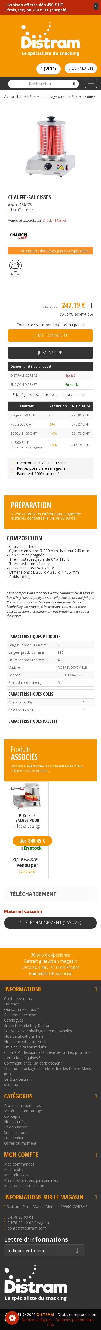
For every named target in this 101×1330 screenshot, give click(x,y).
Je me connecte (50, 335)
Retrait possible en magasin (38, 468)
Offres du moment (20, 1143)
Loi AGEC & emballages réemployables (38, 1030)
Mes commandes (19, 1164)
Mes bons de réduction (24, 1185)
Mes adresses (16, 1174)
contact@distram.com (27, 1228)
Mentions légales (37, 1319)
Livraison (12, 1004)
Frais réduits (14, 1137)
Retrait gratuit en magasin (50, 961)
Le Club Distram (18, 1079)
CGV (50, 1324)
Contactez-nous (18, 998)
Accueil (11, 96)
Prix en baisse (16, 1127)
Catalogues (14, 1020)
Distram (27, 871)
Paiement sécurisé (20, 1014)
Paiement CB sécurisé (50, 973)
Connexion (81, 68)
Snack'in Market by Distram (28, 1025)
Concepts (12, 1116)
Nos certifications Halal (24, 1036)
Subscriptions (15, 1132)
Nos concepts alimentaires (27, 1041)
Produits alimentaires (22, 1105)
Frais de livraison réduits (25, 1046)
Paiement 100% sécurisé (35, 473)
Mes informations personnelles (31, 1180)
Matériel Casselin (23, 911)
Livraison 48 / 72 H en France (39, 462)
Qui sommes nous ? (21, 1009)
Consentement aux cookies (12, 1318)
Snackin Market (54, 220)
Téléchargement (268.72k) (50, 923)
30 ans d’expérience (50, 955)
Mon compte (21, 1154)
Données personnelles (74, 1319)
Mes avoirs (13, 1169)
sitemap (11, 1084)
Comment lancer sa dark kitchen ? (33, 1063)
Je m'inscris (51, 353)
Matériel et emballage (23, 1110)
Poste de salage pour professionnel (27, 818)
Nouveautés (14, 1121)
